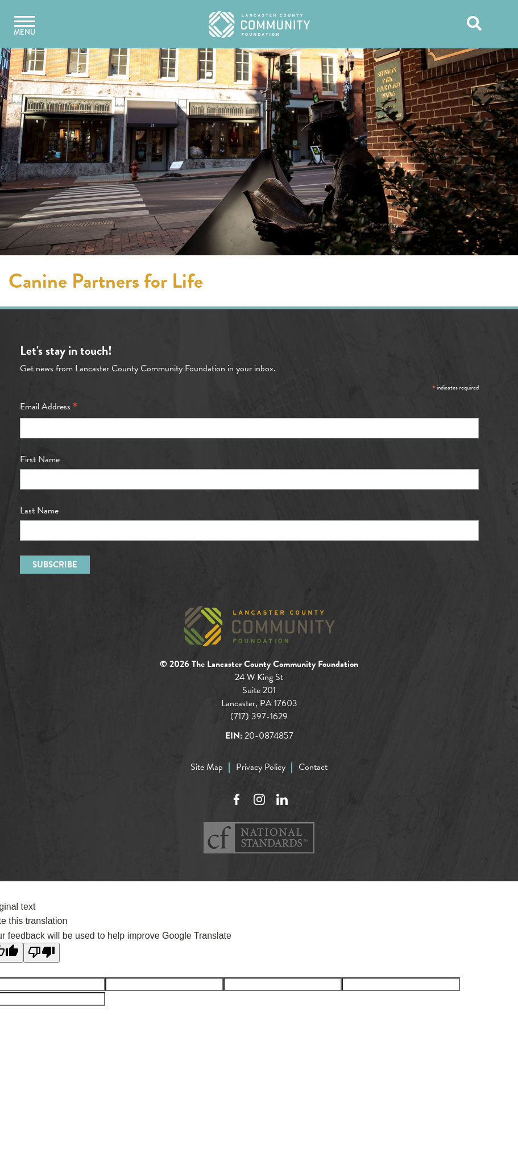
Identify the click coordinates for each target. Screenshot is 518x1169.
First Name (40, 459)
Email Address (48, 406)
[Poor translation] (41, 952)
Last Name (39, 510)
